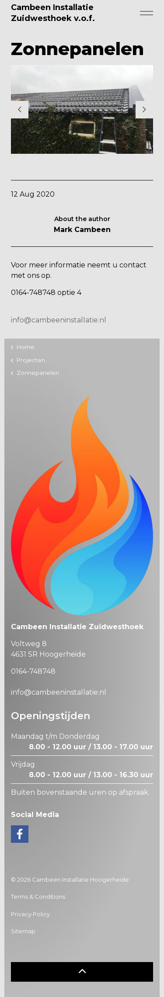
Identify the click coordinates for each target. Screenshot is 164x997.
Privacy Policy (30, 913)
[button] (82, 972)
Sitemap (23, 931)
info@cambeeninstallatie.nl (58, 320)
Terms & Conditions (38, 896)
